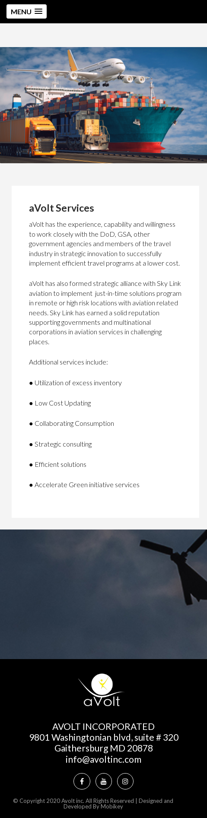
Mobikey (112, 806)
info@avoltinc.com (103, 759)
